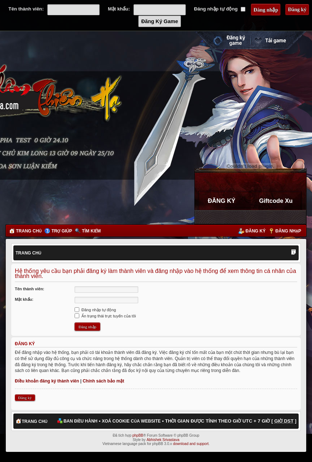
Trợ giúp (61, 231)
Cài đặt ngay (278, 40)
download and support (190, 444)
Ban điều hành (80, 421)
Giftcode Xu (276, 200)
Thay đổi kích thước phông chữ (293, 252)
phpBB (137, 435)
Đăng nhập (288, 231)
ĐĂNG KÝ (221, 200)
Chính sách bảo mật (103, 381)
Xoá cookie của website (131, 421)
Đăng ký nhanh (222, 40)
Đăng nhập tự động (219, 9)
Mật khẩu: (119, 9)
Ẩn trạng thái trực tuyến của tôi (105, 316)
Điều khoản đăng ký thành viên (47, 381)
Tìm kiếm (91, 231)
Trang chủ (29, 231)
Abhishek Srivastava (163, 440)
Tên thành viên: (25, 9)
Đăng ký (255, 231)
